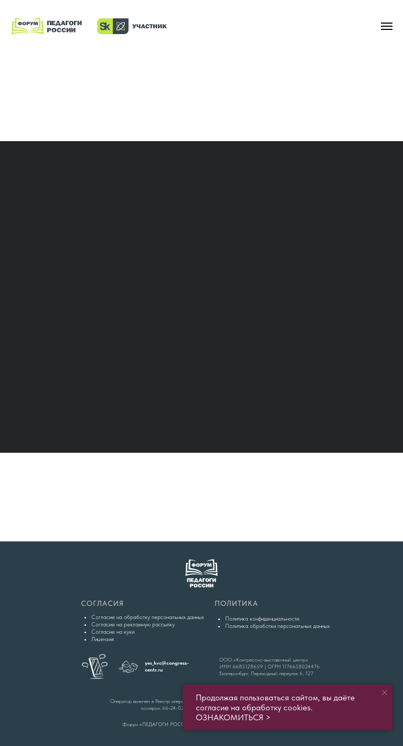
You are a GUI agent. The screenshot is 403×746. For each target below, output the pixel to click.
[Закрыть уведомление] (384, 692)
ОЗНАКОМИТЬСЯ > (233, 717)
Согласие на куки (112, 631)
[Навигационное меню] (387, 26)
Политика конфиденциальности (262, 618)
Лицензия (102, 639)
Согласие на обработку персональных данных (147, 617)
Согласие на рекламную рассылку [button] (133, 624)
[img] (201, 96)
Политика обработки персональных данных (277, 626)
